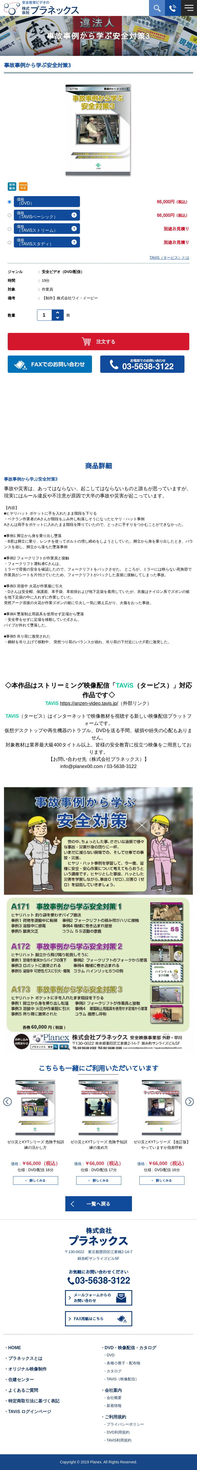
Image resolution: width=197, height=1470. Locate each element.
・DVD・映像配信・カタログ (128, 1347)
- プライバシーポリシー (124, 1424)
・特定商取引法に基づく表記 (31, 1401)
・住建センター (19, 1379)
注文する (98, 341)
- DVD (109, 1355)
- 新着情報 (113, 1405)
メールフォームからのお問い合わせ (100, 1297)
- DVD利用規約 (117, 1432)
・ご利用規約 (113, 1417)
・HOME (12, 1347)
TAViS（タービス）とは (169, 257)
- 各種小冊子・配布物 (122, 1363)
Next (189, 1101)
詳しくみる (36, 1180)
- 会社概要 (113, 1397)
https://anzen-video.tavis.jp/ (89, 703)
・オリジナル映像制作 (25, 1369)
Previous (7, 1101)
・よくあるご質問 (21, 1390)
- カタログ (113, 1371)
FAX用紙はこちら (101, 1319)
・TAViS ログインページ (27, 1411)
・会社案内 (111, 1390)
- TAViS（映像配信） (121, 1379)
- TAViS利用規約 (118, 1440)
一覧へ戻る (99, 1203)
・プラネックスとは (23, 1358)
